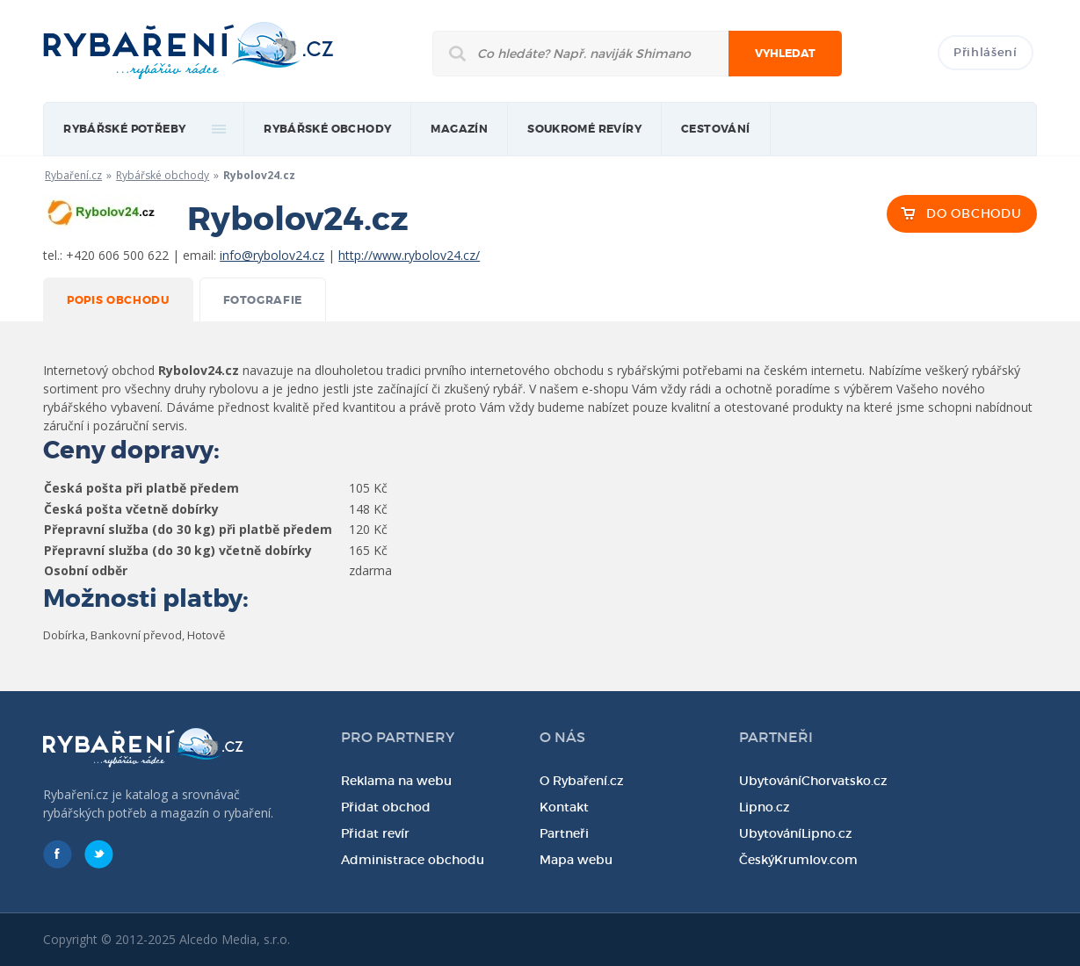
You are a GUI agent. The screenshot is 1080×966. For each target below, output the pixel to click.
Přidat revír (375, 833)
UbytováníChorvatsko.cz (813, 781)
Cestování (715, 129)
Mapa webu (576, 860)
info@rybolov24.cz (272, 255)
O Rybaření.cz (582, 781)
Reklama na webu (396, 781)
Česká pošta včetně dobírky (131, 509)
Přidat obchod (386, 807)
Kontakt (564, 807)
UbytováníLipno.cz (795, 833)
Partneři (564, 833)
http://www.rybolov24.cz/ (409, 255)
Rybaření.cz (73, 175)
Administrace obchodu (412, 860)
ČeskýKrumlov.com (798, 860)
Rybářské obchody (327, 129)
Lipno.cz (764, 807)
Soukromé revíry (584, 129)
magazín (459, 129)
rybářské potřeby (124, 129)
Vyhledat (785, 54)
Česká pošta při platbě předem (141, 487)
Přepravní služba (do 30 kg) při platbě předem (188, 529)
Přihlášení (985, 52)
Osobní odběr (85, 570)
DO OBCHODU (973, 213)
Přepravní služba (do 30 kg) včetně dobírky (178, 550)
